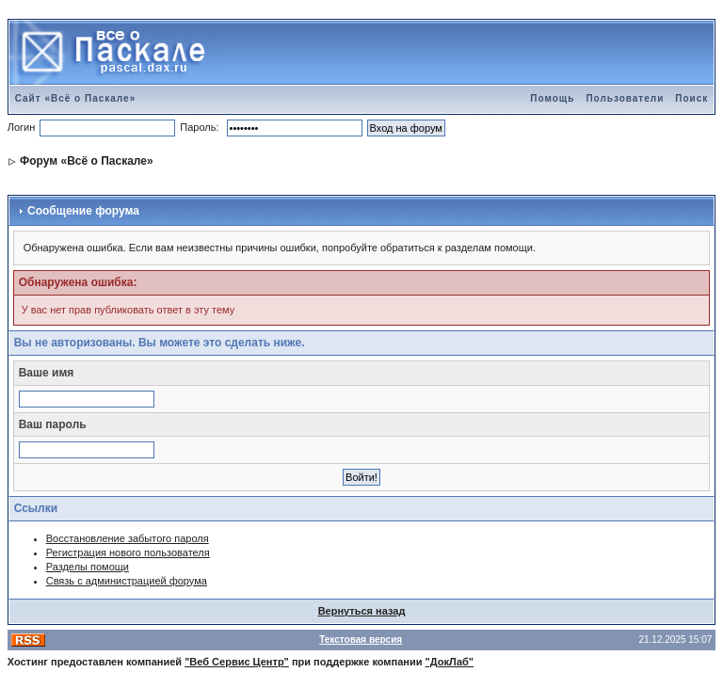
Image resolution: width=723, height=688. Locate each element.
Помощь (552, 98)
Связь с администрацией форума (126, 580)
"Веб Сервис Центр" (237, 661)
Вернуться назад (362, 610)
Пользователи (625, 98)
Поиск (691, 98)
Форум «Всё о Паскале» (86, 161)
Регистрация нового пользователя (128, 552)
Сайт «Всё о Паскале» (76, 98)
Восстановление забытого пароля (127, 538)
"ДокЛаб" (450, 661)
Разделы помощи (87, 566)
